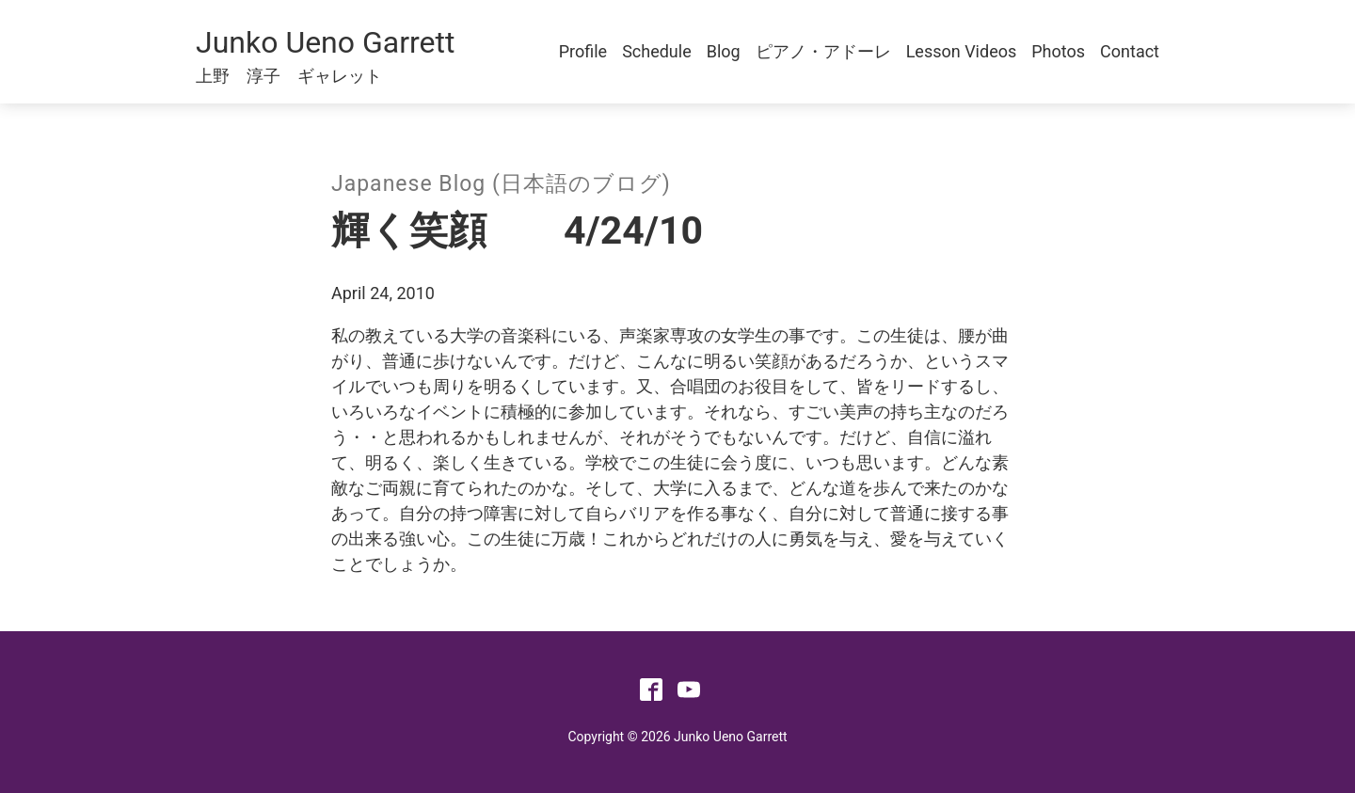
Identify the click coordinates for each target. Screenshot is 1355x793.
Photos (1058, 51)
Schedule (657, 51)
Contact (1129, 51)
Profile (583, 51)
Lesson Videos (961, 51)
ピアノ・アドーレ (823, 51)
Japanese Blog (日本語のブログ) (501, 184)
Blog (724, 51)
